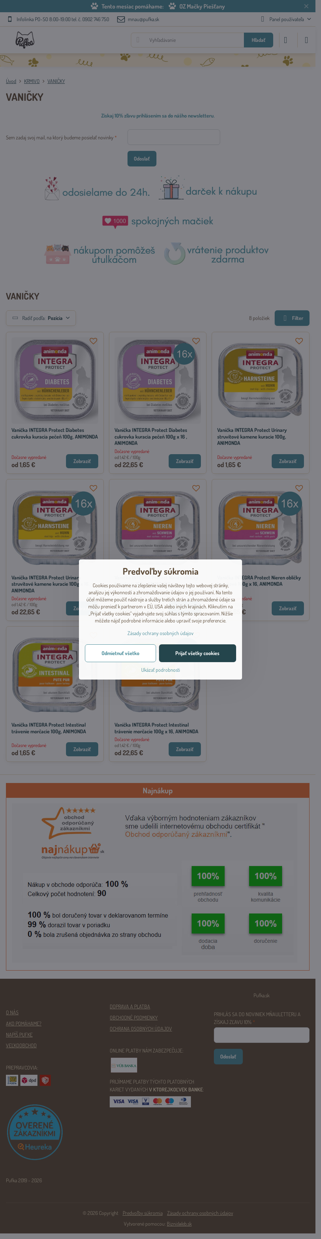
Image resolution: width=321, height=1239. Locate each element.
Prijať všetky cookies (197, 653)
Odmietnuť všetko (120, 653)
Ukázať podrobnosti (160, 670)
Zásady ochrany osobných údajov (160, 633)
